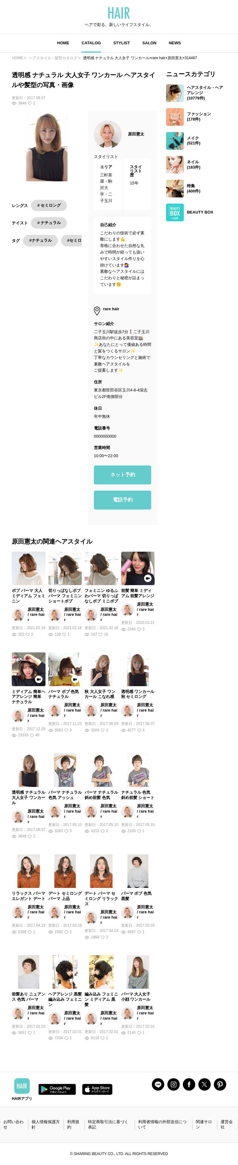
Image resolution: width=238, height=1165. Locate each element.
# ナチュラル (49, 222)
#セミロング (78, 240)
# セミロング (49, 205)
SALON (149, 43)
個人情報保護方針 (46, 1124)
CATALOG (91, 43)
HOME (63, 43)
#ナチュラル (40, 240)
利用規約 (73, 1124)
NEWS (175, 43)
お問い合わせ (13, 1124)
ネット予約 (122, 474)
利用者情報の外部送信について (162, 1124)
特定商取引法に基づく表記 (108, 1124)
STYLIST (121, 43)
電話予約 (123, 499)
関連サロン (204, 1124)
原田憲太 (136, 134)
